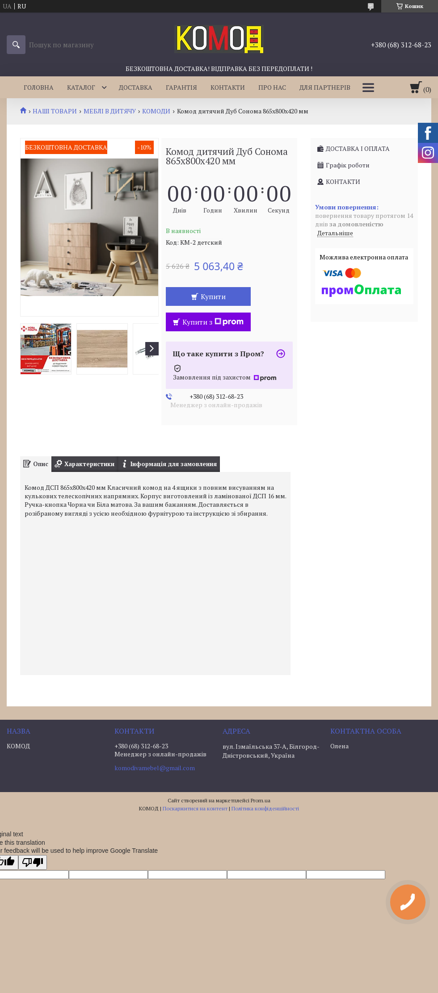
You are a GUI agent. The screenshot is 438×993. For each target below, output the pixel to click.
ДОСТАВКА (135, 87)
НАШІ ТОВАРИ (55, 111)
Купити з (213, 322)
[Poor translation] (32, 862)
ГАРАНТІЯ (181, 87)
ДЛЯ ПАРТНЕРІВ (324, 87)
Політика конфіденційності (265, 808)
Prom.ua (260, 800)
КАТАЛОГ (81, 87)
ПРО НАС (272, 87)
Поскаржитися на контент (195, 808)
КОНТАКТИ (228, 87)
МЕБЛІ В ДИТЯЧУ (110, 111)
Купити (213, 296)
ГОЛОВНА (39, 87)
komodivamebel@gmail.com (154, 768)
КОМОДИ (156, 111)
